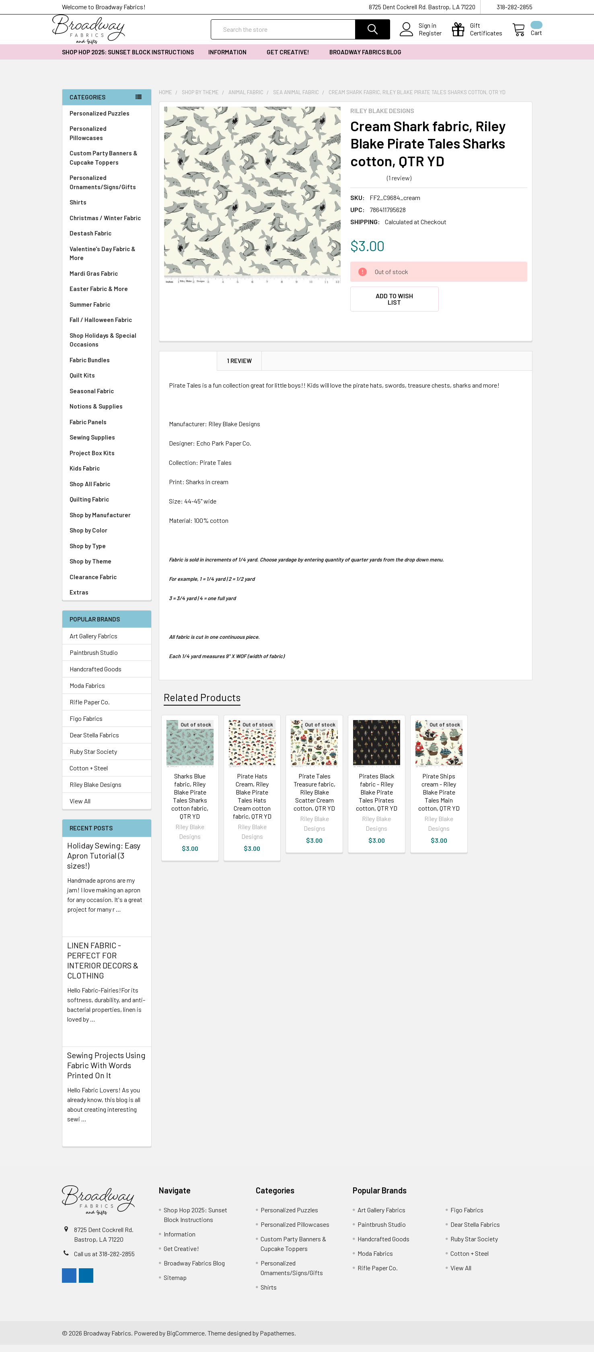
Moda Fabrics (87, 692)
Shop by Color (107, 537)
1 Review (239, 363)
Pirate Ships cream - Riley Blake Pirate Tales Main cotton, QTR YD (439, 794)
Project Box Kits (92, 460)
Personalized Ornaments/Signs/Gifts (107, 189)
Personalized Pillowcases (107, 140)
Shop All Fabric (107, 491)
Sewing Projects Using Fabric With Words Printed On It (106, 1072)
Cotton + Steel (89, 775)
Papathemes (277, 1340)
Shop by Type (107, 553)
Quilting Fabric (89, 506)
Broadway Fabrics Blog (365, 59)
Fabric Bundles (90, 367)
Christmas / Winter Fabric (105, 225)
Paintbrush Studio (94, 659)
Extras (107, 599)
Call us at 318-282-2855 (104, 1261)
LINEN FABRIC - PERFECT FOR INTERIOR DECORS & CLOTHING (102, 967)
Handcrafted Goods (95, 676)
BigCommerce (185, 1340)
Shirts (107, 209)
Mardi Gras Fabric (94, 280)
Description (188, 363)
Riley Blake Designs (95, 791)
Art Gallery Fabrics (93, 643)
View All (80, 808)
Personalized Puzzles (99, 120)
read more (81, 931)
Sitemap (175, 1284)
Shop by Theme (107, 568)
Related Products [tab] (202, 700)
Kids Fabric (107, 475)
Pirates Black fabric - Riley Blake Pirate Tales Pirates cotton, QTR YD (376, 794)
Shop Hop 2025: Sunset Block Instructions (128, 59)
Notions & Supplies (107, 413)
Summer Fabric (90, 311)
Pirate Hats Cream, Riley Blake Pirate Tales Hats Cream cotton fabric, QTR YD (252, 798)
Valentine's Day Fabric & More (103, 260)
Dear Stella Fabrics (94, 742)
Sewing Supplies (92, 444)
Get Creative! (291, 59)
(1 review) (399, 185)
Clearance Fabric (93, 584)
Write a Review (435, 185)
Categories (87, 104)
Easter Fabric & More (99, 295)
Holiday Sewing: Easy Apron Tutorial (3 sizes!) (103, 862)
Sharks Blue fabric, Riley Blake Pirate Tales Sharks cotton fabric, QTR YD (189, 798)
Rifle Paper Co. (90, 709)
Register (420, 37)
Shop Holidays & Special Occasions (107, 347)
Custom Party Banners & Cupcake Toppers (107, 165)
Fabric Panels (107, 429)
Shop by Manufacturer (107, 522)
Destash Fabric (90, 240)
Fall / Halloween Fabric (101, 326)
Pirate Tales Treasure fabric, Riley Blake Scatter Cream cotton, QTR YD (314, 794)
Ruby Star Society (93, 758)
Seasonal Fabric (107, 398)
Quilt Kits (82, 382)
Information (230, 59)
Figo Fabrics (86, 725)
